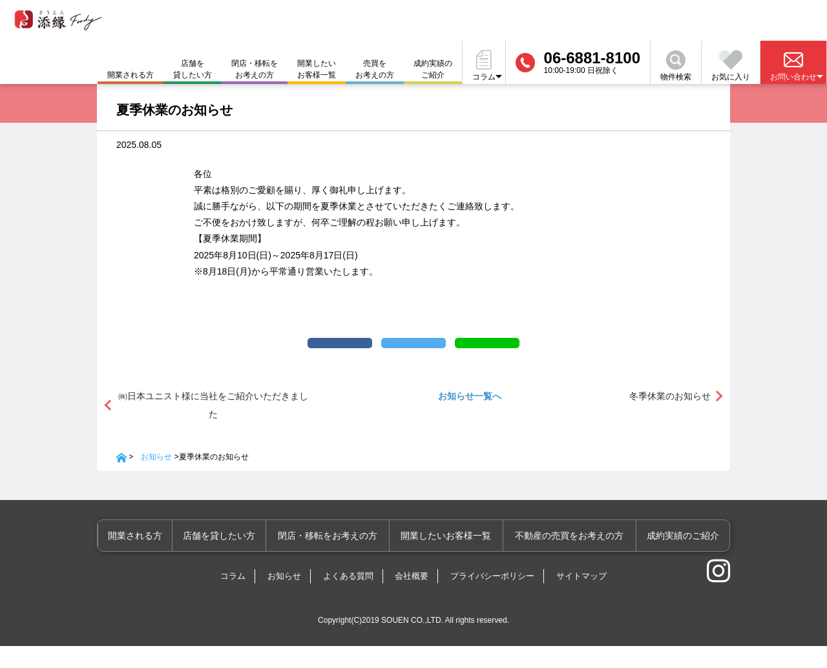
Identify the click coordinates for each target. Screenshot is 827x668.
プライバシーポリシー (492, 598)
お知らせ (156, 478)
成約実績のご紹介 (433, 69)
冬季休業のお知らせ (670, 418)
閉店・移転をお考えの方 (254, 69)
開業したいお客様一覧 (316, 69)
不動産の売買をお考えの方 (575, 557)
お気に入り (730, 65)
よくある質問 (348, 598)
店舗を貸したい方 (192, 69)
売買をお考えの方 (374, 69)
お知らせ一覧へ (469, 418)
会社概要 (411, 598)
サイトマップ (581, 598)
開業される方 (156, 557)
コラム (233, 598)
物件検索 (675, 65)
